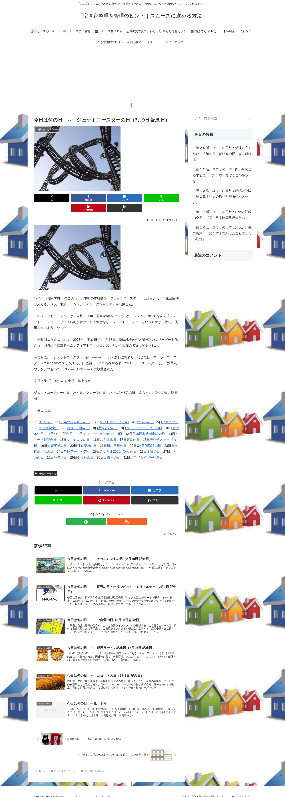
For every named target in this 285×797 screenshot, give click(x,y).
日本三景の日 (117, 436)
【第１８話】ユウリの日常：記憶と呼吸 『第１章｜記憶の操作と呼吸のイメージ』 (223, 196)
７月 (48, 400)
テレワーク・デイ (77, 441)
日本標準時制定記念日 (148, 424)
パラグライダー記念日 (146, 447)
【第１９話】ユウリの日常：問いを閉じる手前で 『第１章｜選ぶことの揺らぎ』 (222, 175)
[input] (222, 118)
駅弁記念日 (108, 430)
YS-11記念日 (63, 424)
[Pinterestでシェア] (143, 198)
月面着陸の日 (87, 436)
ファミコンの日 (78, 430)
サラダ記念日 (49, 418)
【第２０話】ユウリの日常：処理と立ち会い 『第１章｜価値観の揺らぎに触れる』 (222, 154)
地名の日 (60, 447)
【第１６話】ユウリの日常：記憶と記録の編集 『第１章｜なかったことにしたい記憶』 (222, 233)
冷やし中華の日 (78, 418)
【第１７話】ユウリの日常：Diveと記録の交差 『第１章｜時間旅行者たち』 (222, 215)
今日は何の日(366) (45, 463)
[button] (167, 198)
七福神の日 (85, 447)
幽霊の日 (153, 441)
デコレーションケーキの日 (102, 424)
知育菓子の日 (57, 436)
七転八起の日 (108, 418)
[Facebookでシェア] (69, 198)
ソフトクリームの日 (114, 412)
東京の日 (133, 430)
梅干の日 (113, 447)
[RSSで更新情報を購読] (110, 511)
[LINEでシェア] (118, 198)
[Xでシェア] (45, 198)
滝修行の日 (145, 412)
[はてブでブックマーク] (94, 198)
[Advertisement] (142, 77)
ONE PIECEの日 (149, 436)
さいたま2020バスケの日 (118, 441)
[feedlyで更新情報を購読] (102, 511)
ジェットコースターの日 (144, 418)
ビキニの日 (170, 412)
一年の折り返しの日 (75, 412)
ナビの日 (45, 412)
